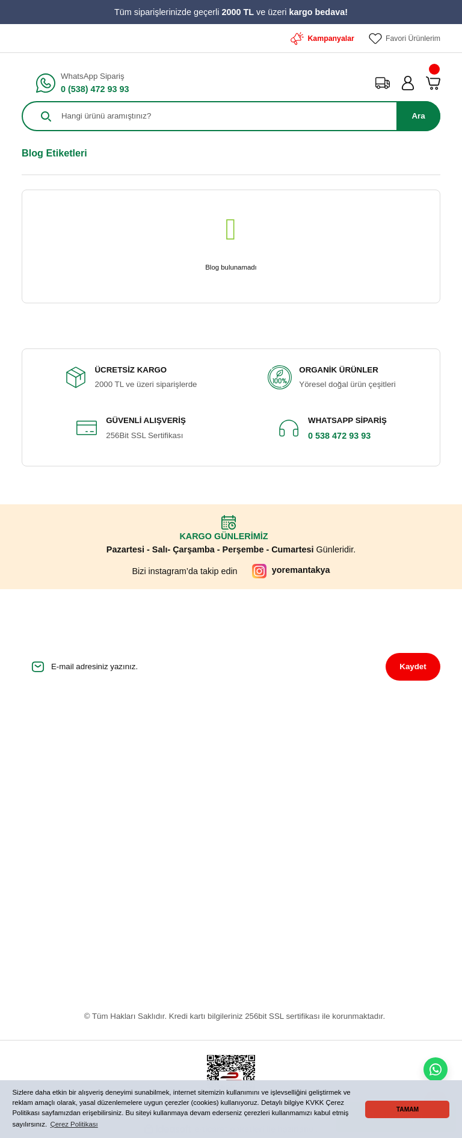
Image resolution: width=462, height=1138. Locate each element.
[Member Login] (408, 83)
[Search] (231, 116)
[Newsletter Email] (231, 667)
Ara (418, 115)
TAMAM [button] (407, 1109)
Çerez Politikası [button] (74, 1124)
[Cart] (433, 83)
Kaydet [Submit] (412, 666)
